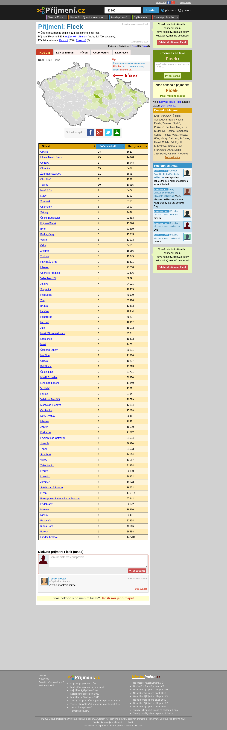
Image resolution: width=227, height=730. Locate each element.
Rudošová (160, 131)
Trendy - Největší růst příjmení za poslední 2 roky (95, 700)
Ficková (63, 40)
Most (43, 344)
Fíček (134, 46)
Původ (84, 52)
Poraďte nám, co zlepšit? (51, 682)
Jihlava (44, 283)
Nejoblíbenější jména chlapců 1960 (150, 696)
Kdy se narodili (65, 52)
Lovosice (45, 476)
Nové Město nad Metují (53, 333)
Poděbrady (46, 504)
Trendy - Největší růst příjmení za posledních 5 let (95, 704)
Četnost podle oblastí (166, 17)
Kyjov (43, 195)
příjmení (171, 10)
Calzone (173, 138)
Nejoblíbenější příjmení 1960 (84, 694)
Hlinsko (44, 421)
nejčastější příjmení (76, 36)
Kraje (49, 60)
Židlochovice (47, 465)
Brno (43, 228)
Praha (56, 60)
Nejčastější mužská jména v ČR (149, 683)
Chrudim (45, 168)
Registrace (185, 2)
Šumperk (45, 201)
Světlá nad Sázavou (51, 487)
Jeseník (44, 443)
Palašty (167, 134)
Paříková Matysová (176, 127)
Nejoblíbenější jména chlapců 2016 (150, 689)
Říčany (44, 515)
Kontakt (43, 675)
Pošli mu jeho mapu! (118, 598)
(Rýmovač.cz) (168, 105)
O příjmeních (142, 17)
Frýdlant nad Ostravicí (52, 438)
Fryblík (179, 142)
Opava (44, 151)
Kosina (171, 131)
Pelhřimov (46, 366)
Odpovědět (141, 589)
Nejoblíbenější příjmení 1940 (84, 697)
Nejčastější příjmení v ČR (83, 683)
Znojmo (44, 250)
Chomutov (46, 206)
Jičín (43, 328)
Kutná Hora (46, 526)
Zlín (42, 300)
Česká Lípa (46, 372)
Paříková (159, 127)
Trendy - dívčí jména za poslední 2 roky (153, 713)
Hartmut (171, 153)
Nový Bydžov (47, 416)
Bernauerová (175, 146)
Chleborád (168, 142)
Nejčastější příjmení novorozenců (88, 17)
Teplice (44, 184)
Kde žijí (44, 52)
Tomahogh (182, 131)
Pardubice (46, 295)
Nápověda (44, 678)
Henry (164, 138)
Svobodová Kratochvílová (168, 119)
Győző (176, 123)
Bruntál (44, 306)
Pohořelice (46, 317)
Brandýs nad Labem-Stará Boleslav (60, 498)
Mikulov (44, 509)
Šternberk (45, 454)
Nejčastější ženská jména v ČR (148, 686)
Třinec (43, 449)
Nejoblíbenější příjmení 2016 (84, 690)
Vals (174, 134)
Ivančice (45, 355)
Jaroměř (45, 482)
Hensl (157, 142)
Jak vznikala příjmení (80, 707)
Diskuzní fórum (57, 17)
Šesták (176, 116)
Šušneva (184, 138)
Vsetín (43, 239)
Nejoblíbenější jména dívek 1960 (149, 700)
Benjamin (166, 116)
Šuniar (157, 134)
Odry (43, 245)
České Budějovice (50, 217)
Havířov (44, 311)
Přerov (44, 471)
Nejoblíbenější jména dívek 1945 (149, 706)
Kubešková (160, 146)
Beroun (44, 531)
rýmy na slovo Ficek (170, 102)
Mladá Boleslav (49, 377)
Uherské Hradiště (50, 272)
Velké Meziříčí (48, 278)
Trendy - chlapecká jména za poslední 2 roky (155, 710)
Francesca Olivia (163, 149)
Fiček (144, 46)
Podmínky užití (46, 685)
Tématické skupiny (79, 711)
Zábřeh (44, 427)
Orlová (44, 361)
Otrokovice (46, 410)
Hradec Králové (49, 537)
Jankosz (183, 134)
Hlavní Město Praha (51, 157)
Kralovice (45, 432)
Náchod (44, 322)
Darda (157, 123)
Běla (156, 138)
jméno (186, 10)
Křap (157, 116)
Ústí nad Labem (49, 350)
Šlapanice (45, 289)
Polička (44, 394)
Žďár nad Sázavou (50, 173)
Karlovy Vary (47, 234)
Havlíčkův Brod (48, 261)
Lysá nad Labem (49, 383)
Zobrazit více (172, 157)
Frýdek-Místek (48, 223)
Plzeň (43, 493)
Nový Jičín (46, 190)
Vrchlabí (44, 388)
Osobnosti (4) (101, 52)
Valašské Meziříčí (50, 399)
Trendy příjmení (120, 17)
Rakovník (45, 520)
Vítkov (43, 460)
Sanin (177, 149)
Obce (41, 60)
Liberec (44, 267)
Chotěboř (45, 179)
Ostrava (44, 162)
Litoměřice (46, 339)
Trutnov (44, 256)
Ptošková (183, 153)
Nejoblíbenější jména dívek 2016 (149, 693)
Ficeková (81, 40)
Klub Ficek (121, 52)
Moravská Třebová (50, 405)
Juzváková (160, 153)
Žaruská (167, 123)
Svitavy (44, 212)
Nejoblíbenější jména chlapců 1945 (150, 703)
